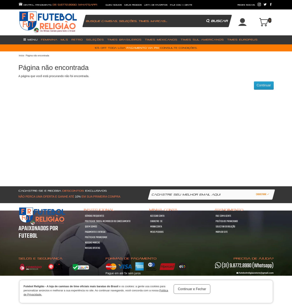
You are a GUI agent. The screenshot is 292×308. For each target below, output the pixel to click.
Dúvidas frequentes (94, 216)
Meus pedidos (157, 232)
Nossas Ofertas (92, 248)
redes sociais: (246, 5)
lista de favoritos (156, 5)
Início (21, 55)
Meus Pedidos (133, 5)
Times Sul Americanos (202, 39)
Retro (77, 39)
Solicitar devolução (225, 227)
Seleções (95, 39)
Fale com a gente (223, 216)
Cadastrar (263, 194)
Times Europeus (242, 39)
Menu (30, 39)
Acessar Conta (157, 216)
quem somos (114, 5)
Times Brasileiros (124, 39)
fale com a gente (181, 5)
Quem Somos (91, 227)
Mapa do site (222, 232)
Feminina (49, 39)
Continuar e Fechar (192, 289)
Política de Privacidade (96, 237)
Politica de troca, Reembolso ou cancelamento (107, 221)
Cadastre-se (156, 221)
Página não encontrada (37, 55)
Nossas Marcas (92, 243)
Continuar (264, 85)
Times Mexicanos (161, 39)
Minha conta (156, 227)
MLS (64, 39)
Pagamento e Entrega (95, 232)
